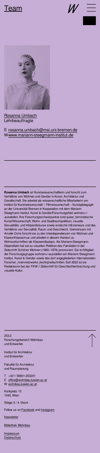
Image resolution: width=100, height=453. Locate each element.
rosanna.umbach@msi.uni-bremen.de (42, 129)
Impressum (11, 433)
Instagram (48, 410)
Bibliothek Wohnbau (17, 425)
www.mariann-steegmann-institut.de (40, 135)
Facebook (28, 410)
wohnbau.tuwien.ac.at (22, 384)
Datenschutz (12, 438)
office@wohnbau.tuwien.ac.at (27, 380)
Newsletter (11, 417)
